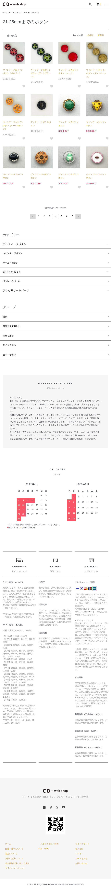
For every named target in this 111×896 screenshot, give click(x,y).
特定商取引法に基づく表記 (15, 869)
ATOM (46, 854)
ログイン (77, 859)
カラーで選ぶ (10, 360)
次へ (77, 216)
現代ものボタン (12, 273)
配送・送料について (12, 854)
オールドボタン (12, 263)
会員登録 (77, 854)
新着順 (101, 35)
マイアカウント (80, 849)
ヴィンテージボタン (14, 253)
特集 (5, 318)
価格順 (90, 35)
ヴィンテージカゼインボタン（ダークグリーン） (41, 73)
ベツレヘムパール (13, 282)
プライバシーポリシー (13, 874)
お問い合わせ (79, 869)
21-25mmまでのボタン (36, 12)
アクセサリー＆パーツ (16, 292)
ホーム (5, 12)
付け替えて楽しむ (13, 329)
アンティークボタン (14, 243)
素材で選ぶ (9, 339)
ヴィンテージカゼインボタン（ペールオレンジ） (13, 125)
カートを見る (79, 864)
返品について (9, 859)
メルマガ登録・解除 (47, 849)
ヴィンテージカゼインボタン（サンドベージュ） (96, 73)
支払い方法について (12, 864)
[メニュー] (106, 4)
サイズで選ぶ (17, 12)
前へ (33, 216)
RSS (40, 854)
